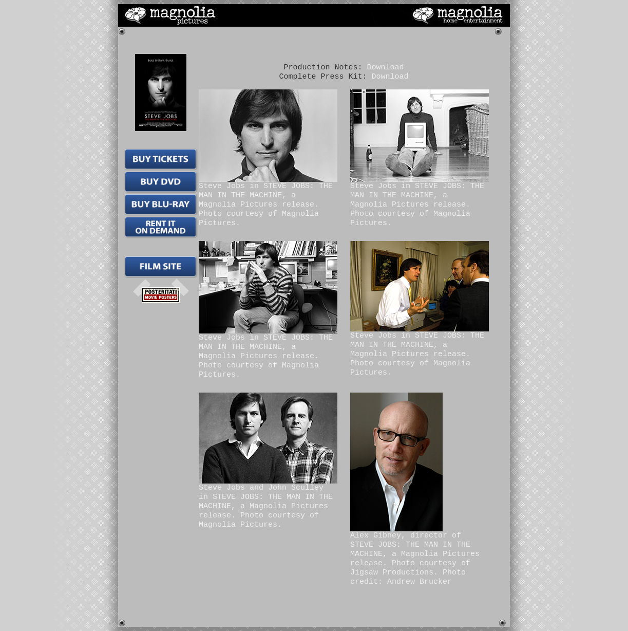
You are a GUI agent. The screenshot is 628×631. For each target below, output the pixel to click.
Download (385, 67)
